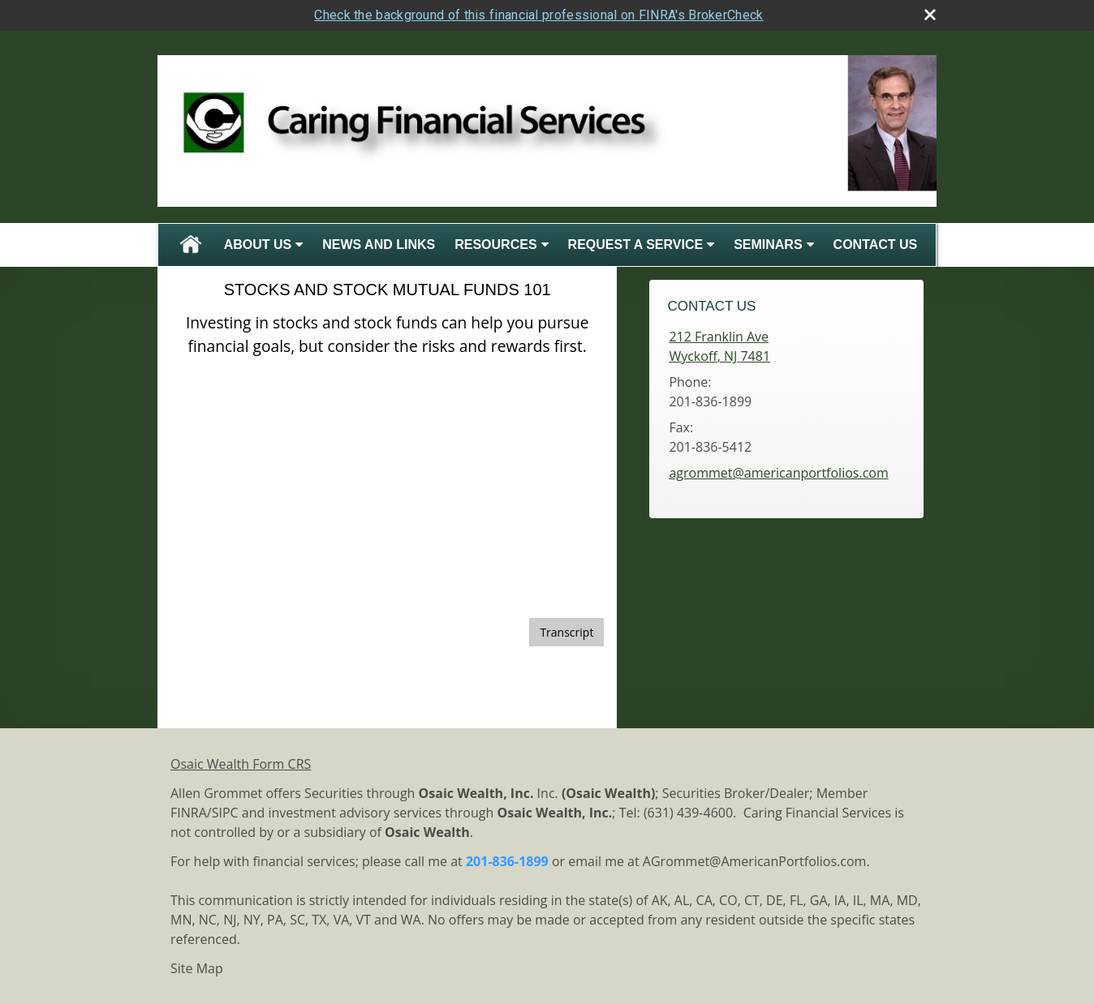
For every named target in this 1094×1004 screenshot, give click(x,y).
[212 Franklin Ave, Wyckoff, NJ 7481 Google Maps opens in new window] (719, 346)
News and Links (378, 244)
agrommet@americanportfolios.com (778, 473)
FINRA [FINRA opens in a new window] (188, 813)
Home (190, 245)
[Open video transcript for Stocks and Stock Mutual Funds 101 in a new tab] (566, 632)
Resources (495, 244)
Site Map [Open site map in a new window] (196, 968)
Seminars (768, 244)
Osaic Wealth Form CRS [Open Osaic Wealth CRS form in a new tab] (240, 764)
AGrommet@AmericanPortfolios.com (755, 861)
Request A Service (636, 244)
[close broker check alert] (930, 14)
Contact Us (875, 244)
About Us (258, 244)
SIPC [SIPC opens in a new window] (225, 813)
